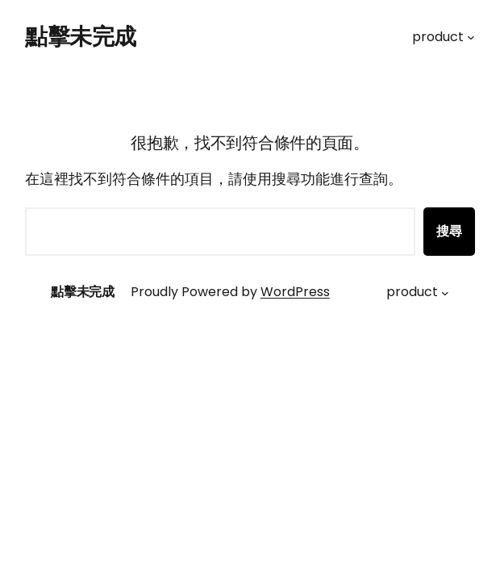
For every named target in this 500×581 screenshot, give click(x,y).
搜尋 (449, 231)
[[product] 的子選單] (471, 37)
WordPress (295, 291)
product (438, 36)
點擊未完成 (80, 36)
